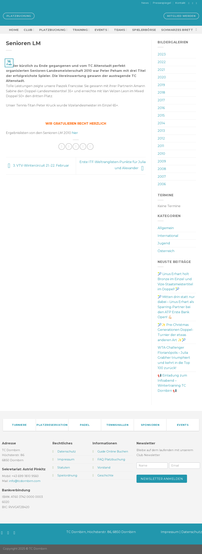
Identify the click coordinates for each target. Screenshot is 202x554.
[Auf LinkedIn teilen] (90, 146)
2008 (162, 169)
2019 (161, 85)
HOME (14, 30)
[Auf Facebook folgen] (189, 3)
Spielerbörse (144, 30)
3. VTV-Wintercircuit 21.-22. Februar (37, 166)
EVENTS (102, 30)
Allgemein (166, 228)
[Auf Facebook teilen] (61, 146)
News (145, 2)
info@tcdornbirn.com (24, 481)
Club (29, 30)
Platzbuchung (53, 30)
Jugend (164, 243)
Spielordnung (67, 475)
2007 (162, 176)
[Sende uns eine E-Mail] (197, 3)
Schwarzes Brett (177, 30)
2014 (161, 123)
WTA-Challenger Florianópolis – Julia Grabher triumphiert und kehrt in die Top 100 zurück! (174, 358)
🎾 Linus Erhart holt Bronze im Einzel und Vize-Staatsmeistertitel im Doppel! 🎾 (175, 281)
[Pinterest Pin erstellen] (83, 146)
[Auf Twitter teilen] (68, 146)
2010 (161, 154)
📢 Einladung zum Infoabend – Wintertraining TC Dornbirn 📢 (172, 383)
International (168, 236)
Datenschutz (191, 532)
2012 (161, 138)
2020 (162, 77)
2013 (161, 131)
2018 (161, 92)
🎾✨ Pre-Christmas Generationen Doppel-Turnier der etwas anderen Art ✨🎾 (175, 332)
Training (81, 30)
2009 (162, 161)
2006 (162, 184)
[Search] (197, 30)
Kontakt (180, 2)
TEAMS (120, 30)
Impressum (170, 532)
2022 (162, 62)
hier (75, 133)
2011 (161, 146)
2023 (162, 54)
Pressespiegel (162, 2)
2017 (161, 100)
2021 (161, 70)
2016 (161, 108)
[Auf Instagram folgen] (193, 3)
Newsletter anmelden (162, 479)
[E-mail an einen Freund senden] (76, 146)
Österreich (166, 251)
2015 (161, 115)
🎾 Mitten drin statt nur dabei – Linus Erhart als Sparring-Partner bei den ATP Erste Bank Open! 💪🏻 (176, 307)
